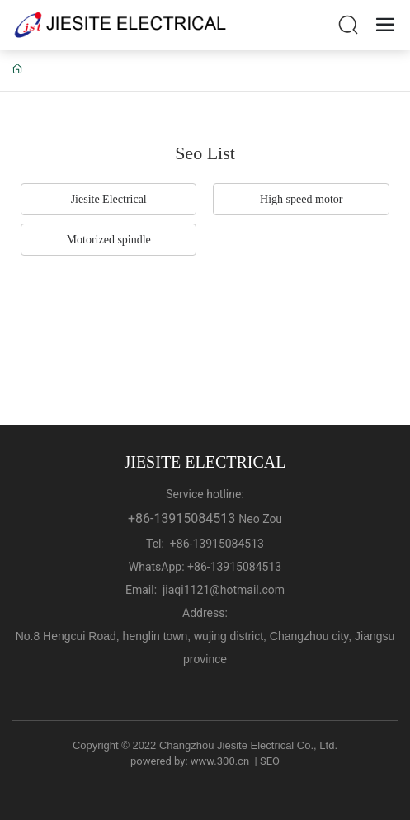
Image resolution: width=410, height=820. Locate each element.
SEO (270, 761)
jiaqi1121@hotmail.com (224, 589)
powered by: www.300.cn (189, 761)
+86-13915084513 (181, 518)
